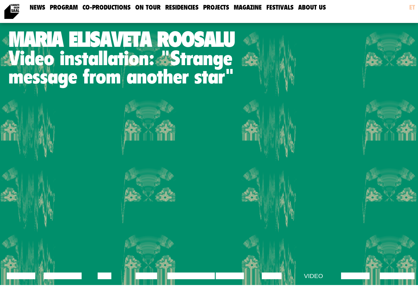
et (412, 7)
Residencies (182, 7)
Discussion (63, 276)
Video (313, 276)
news (37, 7)
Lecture (21, 276)
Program (64, 7)
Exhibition (397, 276)
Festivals (280, 7)
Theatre (230, 276)
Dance (146, 276)
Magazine (248, 7)
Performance (191, 276)
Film (105, 276)
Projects (216, 7)
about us (312, 7)
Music (272, 276)
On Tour (148, 7)
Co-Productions (106, 7)
